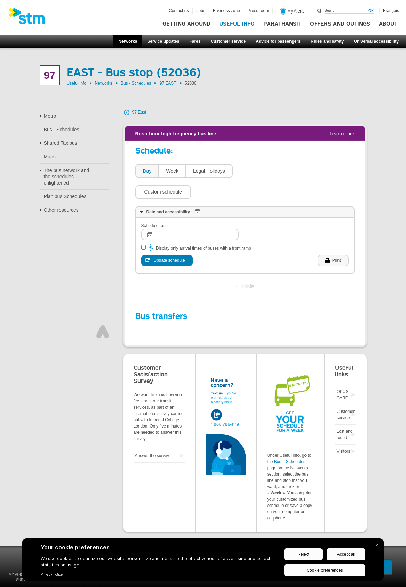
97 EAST (168, 83)
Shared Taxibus (60, 143)
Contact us (179, 10)
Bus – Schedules (289, 440)
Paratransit (282, 24)
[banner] (30, 18)
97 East (139, 112)
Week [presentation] (172, 171)
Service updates (163, 41)
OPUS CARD (342, 373)
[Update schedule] (167, 239)
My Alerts (292, 11)
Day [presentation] (147, 171)
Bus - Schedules (136, 83)
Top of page (102, 311)
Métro (50, 116)
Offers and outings (340, 24)
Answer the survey (152, 434)
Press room (258, 10)
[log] (190, 213)
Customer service (228, 41)
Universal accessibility (376, 41)
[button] (264, 171)
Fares (194, 41)
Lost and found (344, 413)
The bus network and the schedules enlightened (66, 176)
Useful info (237, 24)
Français (391, 10)
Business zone (226, 10)
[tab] (147, 171)
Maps (50, 156)
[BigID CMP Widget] (203, 561)
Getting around (186, 24)
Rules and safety (327, 41)
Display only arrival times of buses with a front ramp (203, 227)
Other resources (61, 210)
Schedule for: (153, 204)
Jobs (200, 10)
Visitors (343, 430)
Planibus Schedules (65, 196)
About (388, 24)
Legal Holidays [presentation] (209, 171)
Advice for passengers (278, 41)
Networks (127, 41)
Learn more (342, 133)
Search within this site (319, 10)
